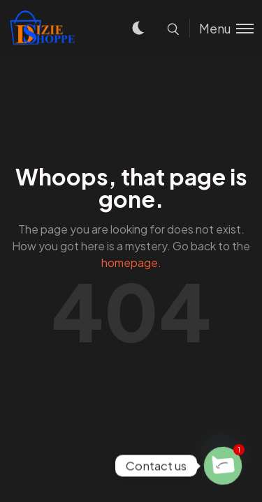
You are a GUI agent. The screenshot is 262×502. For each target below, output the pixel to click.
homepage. (131, 262)
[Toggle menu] (221, 28)
